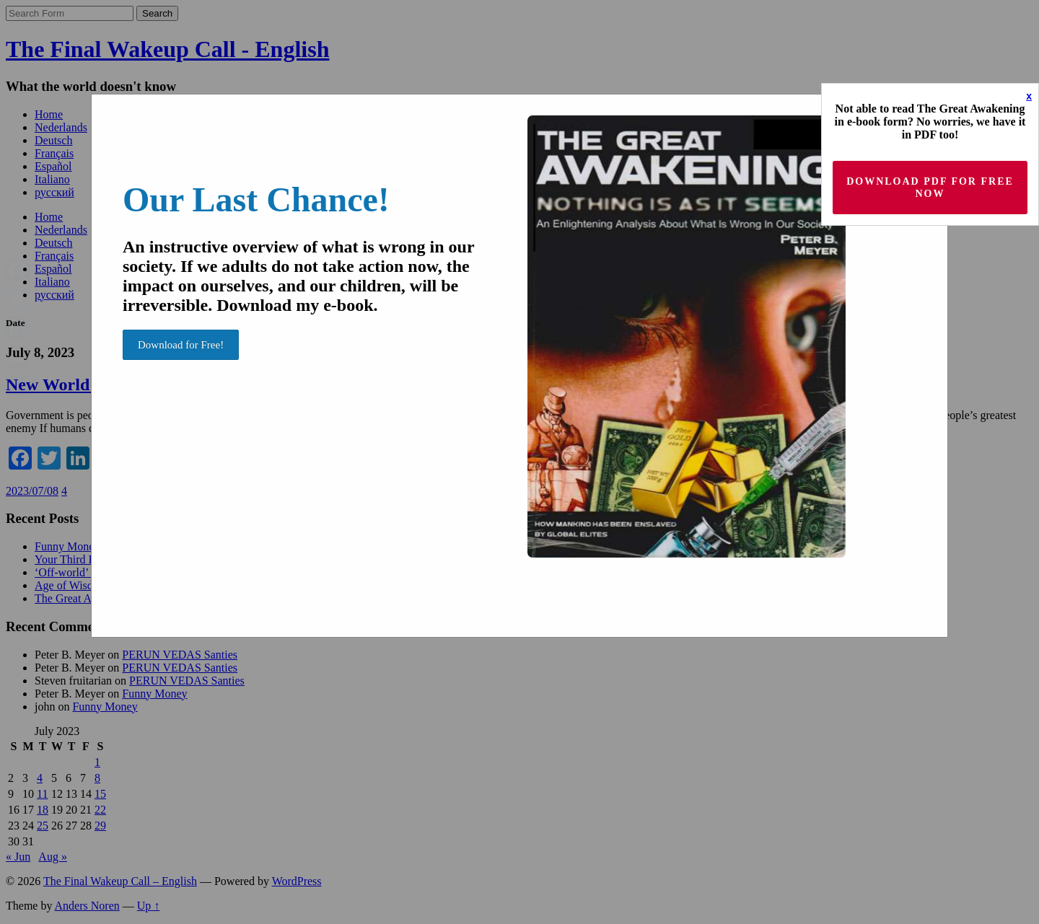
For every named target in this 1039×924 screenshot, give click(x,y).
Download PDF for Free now (930, 187)
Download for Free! (181, 345)
